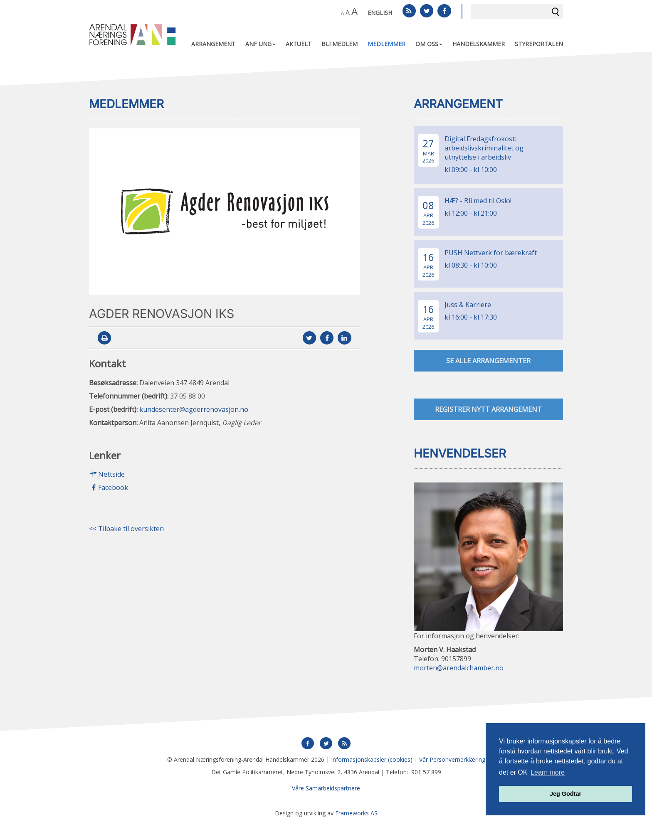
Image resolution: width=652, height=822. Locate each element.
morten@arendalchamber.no (459, 668)
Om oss (428, 44)
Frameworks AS (356, 813)
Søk (555, 11)
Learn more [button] (548, 772)
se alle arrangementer (488, 360)
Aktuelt (298, 44)
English (380, 13)
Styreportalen (539, 44)
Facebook (108, 487)
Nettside (107, 474)
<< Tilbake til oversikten (126, 529)
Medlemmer (386, 44)
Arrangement (213, 44)
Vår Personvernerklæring (452, 759)
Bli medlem (339, 44)
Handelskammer (478, 44)
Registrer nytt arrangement (488, 409)
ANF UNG (260, 44)
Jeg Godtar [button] (565, 793)
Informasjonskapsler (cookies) (371, 759)
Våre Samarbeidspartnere (326, 788)
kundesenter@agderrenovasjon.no (193, 409)
